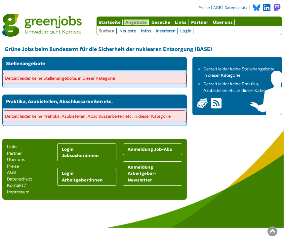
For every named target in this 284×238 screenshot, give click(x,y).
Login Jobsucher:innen (80, 152)
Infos (146, 31)
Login (185, 31)
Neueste (127, 31)
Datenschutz (236, 7)
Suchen (107, 31)
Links (180, 22)
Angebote (136, 22)
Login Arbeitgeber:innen (82, 177)
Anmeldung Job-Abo (150, 149)
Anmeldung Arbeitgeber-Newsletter (142, 173)
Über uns (223, 22)
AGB (217, 7)
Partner (199, 22)
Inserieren (166, 31)
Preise (204, 7)
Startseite (110, 22)
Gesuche (160, 22)
